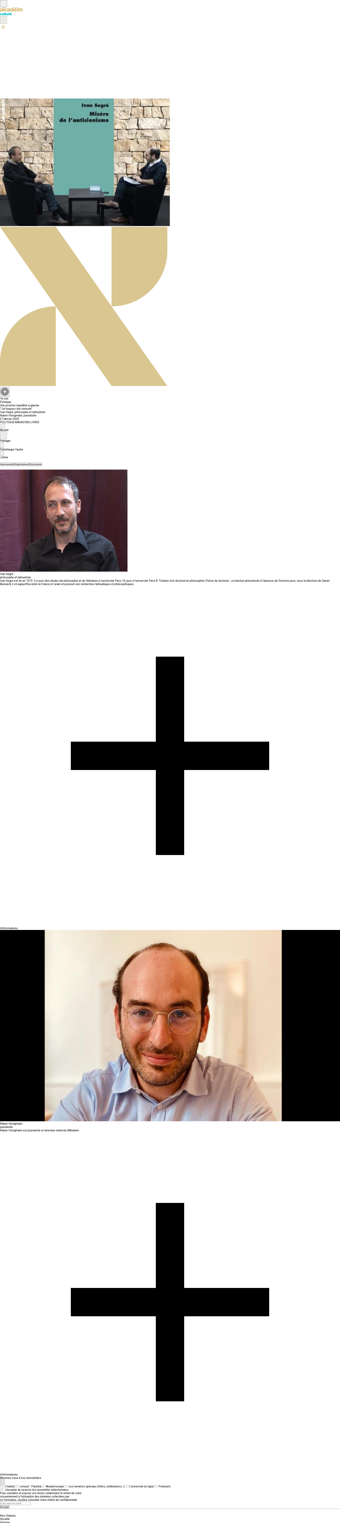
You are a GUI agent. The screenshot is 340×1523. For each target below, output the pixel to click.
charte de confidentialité (62, 1500)
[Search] (15, 1503)
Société (5, 1519)
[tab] (7, 464)
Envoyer (4, 1507)
